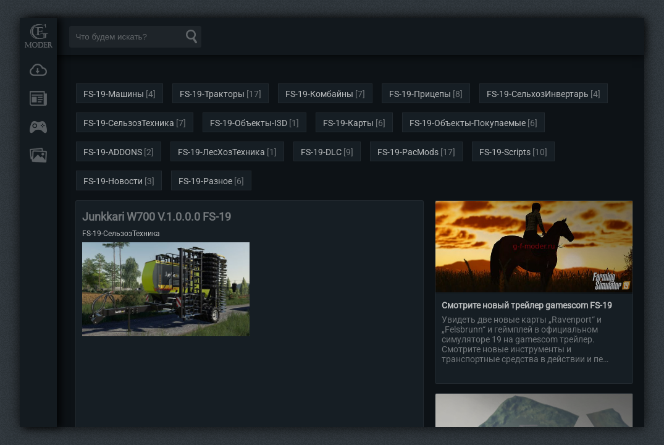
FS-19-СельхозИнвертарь (538, 94)
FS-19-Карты (348, 123)
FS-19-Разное (205, 181)
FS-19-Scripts (505, 152)
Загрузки (38, 69)
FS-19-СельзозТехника (128, 123)
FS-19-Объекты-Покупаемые (468, 123)
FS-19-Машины (113, 94)
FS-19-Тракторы (212, 94)
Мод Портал (38, 35)
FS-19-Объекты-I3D (248, 123)
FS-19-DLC (321, 152)
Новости (38, 98)
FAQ (38, 155)
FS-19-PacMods (408, 152)
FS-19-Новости (113, 181)
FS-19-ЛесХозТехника (221, 152)
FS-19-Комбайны (319, 94)
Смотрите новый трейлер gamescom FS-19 (527, 305)
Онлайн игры (38, 126)
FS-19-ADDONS (112, 152)
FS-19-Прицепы (420, 94)
